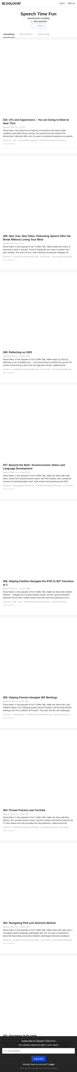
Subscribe (38, 1059)
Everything (9, 34)
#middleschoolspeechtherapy (52, 140)
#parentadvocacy (59, 602)
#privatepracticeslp (48, 827)
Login (51, 1064)
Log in (62, 3)
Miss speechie (40, 21)
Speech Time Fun (10, 127)
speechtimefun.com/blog (38, 18)
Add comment (9, 144)
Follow (38, 26)
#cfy (14, 140)
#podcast (7, 140)
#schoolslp (45, 256)
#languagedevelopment (23, 485)
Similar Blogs (44, 34)
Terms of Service (51, 1068)
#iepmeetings (19, 714)
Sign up (71, 3)
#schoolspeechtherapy (61, 256)
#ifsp (20, 602)
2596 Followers (26, 34)
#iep (14, 602)
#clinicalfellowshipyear (28, 140)
